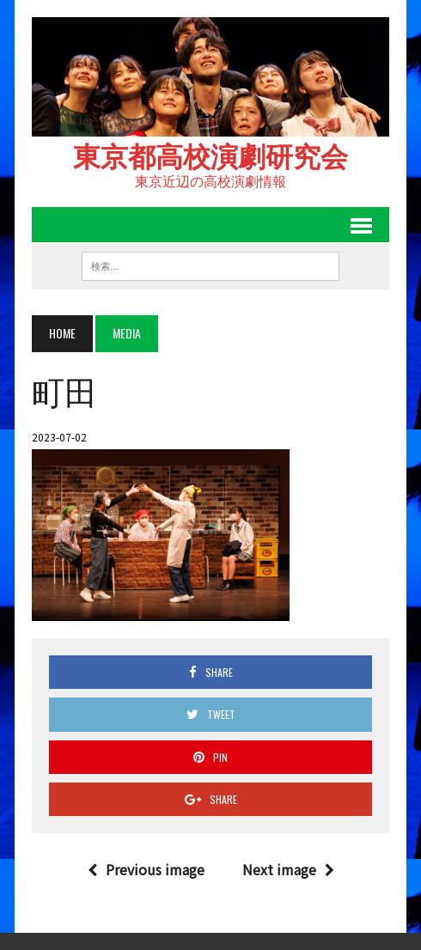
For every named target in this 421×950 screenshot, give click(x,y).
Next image (288, 869)
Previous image (146, 869)
